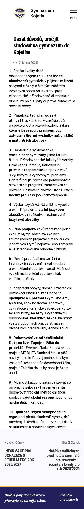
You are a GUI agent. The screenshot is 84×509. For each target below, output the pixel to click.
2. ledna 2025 (28, 63)
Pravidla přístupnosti (69, 497)
